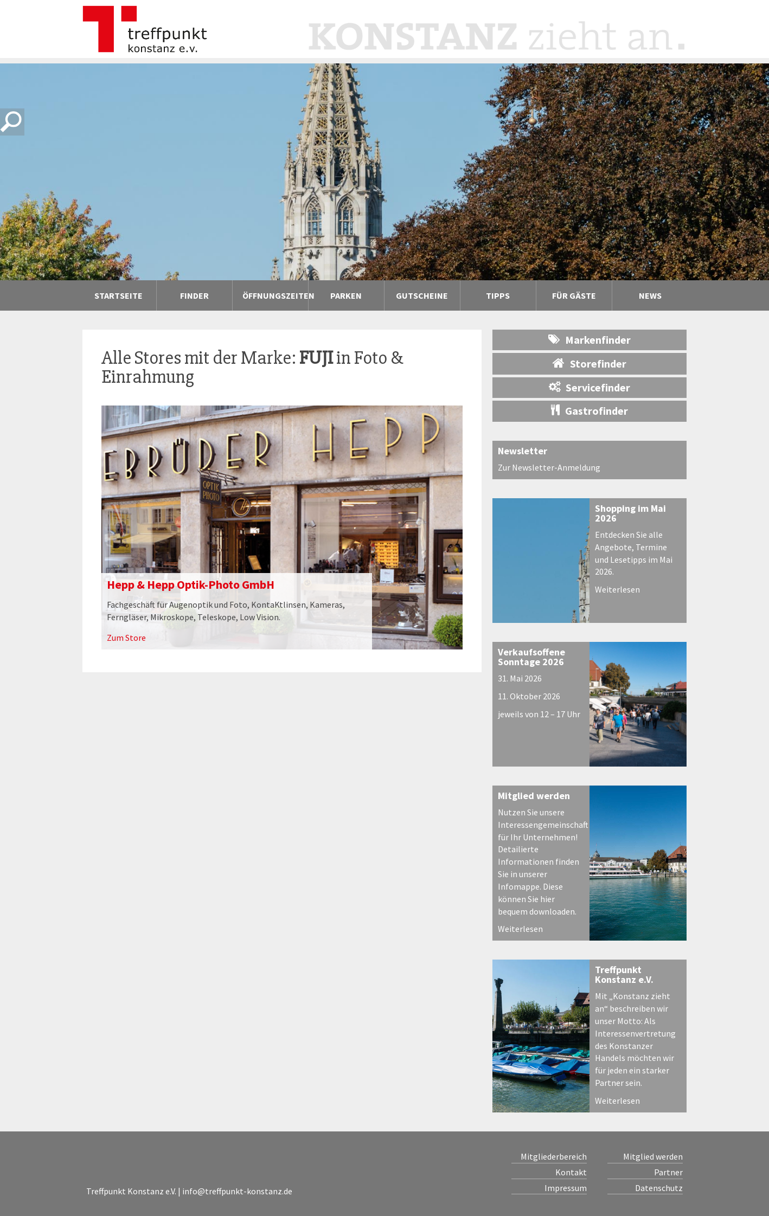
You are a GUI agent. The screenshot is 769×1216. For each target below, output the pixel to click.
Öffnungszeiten (275, 295)
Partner (668, 1172)
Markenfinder (589, 339)
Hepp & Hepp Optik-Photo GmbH (190, 584)
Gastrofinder (589, 410)
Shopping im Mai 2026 (630, 513)
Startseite (118, 295)
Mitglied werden (534, 795)
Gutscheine (422, 295)
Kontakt (571, 1172)
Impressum (565, 1187)
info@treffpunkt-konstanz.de (237, 1191)
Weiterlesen (617, 589)
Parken (346, 295)
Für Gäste (574, 295)
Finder (194, 295)
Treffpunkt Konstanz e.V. (624, 974)
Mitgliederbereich (554, 1156)
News (650, 295)
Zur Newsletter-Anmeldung (549, 467)
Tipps (498, 295)
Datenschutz (659, 1187)
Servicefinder (589, 387)
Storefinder (589, 363)
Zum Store (126, 637)
